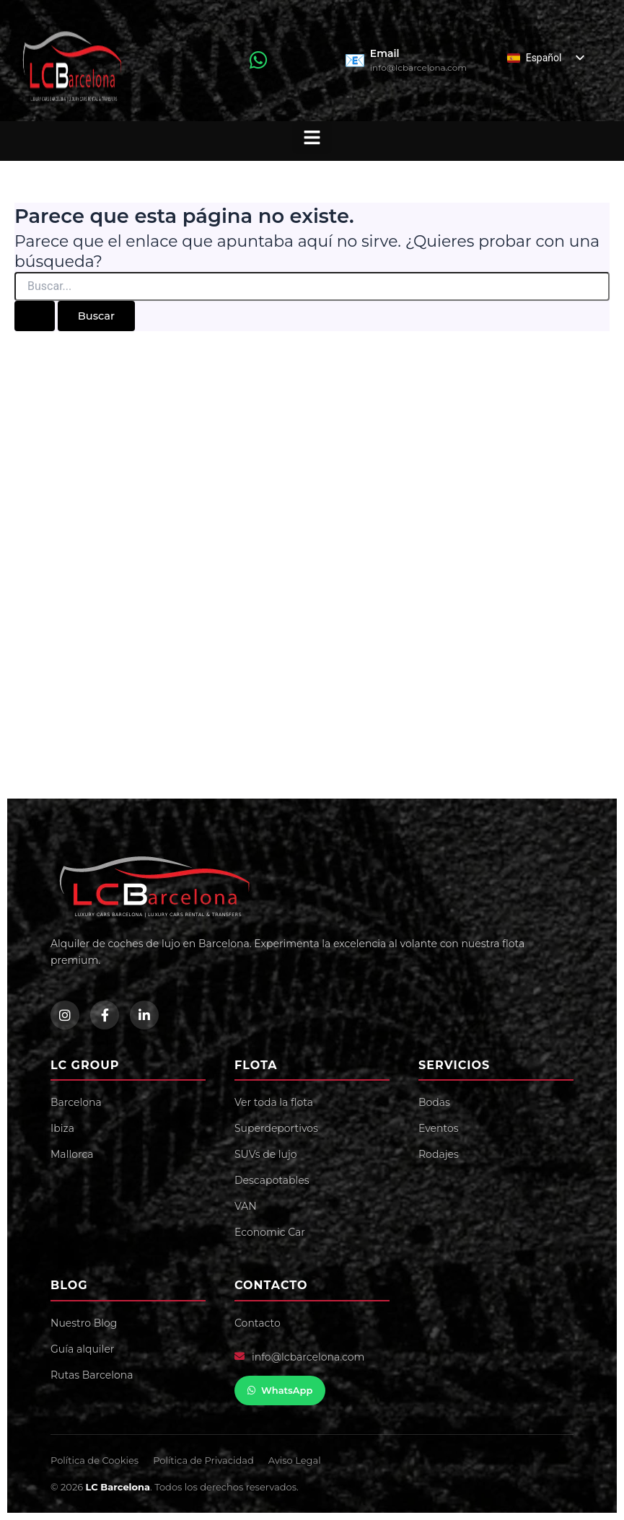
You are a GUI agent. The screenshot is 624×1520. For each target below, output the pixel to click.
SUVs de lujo (265, 1154)
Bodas (434, 1102)
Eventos (438, 1128)
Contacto (257, 1323)
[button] (312, 137)
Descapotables (271, 1180)
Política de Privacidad (203, 1460)
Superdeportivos (276, 1128)
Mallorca (72, 1154)
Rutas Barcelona (91, 1375)
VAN (245, 1206)
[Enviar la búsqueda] (34, 316)
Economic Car (269, 1232)
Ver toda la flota (273, 1102)
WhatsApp (279, 1390)
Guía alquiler (82, 1349)
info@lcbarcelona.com (308, 1356)
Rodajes (438, 1154)
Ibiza (62, 1128)
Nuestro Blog (83, 1323)
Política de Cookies (94, 1460)
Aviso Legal (294, 1460)
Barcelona (76, 1102)
